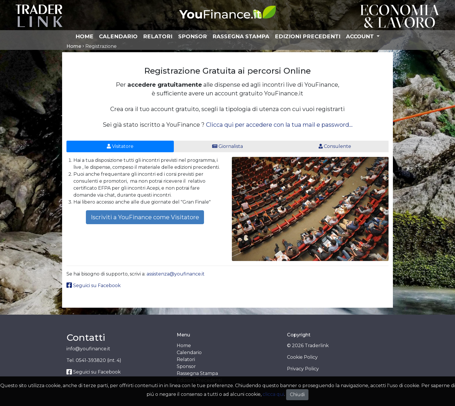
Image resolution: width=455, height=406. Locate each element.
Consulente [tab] (335, 146)
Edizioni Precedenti (307, 36)
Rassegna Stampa (240, 36)
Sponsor (192, 36)
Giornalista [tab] (227, 146)
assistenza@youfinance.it (176, 274)
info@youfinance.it (88, 348)
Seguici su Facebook (93, 285)
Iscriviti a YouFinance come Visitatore (145, 217)
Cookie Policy (302, 357)
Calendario (118, 36)
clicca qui (273, 394)
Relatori (157, 36)
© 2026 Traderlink (308, 345)
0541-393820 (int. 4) (98, 360)
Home (84, 36)
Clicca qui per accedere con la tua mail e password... (279, 124)
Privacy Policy (303, 368)
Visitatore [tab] (120, 146)
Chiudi (297, 394)
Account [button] (360, 36)
